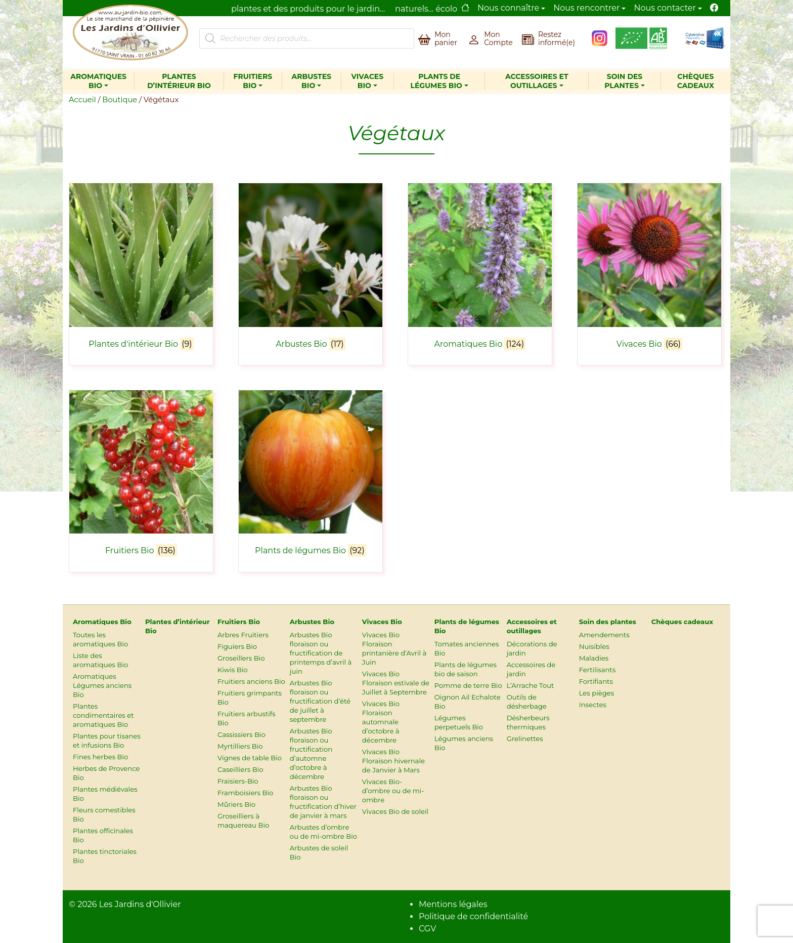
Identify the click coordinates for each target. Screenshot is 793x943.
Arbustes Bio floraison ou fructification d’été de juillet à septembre (320, 701)
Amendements (604, 635)
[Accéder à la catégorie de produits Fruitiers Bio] (141, 475)
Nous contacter (665, 8)
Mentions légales (453, 904)
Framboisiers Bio (245, 793)
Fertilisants (597, 670)
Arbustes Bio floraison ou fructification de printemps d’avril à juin (320, 653)
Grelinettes (525, 738)
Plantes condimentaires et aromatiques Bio (103, 715)
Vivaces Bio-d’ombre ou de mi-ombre (393, 790)
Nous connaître (508, 8)
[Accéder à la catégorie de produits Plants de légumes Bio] (310, 475)
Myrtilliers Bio (240, 746)
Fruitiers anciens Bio (251, 681)
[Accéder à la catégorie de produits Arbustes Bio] (310, 268)
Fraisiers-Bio (237, 781)
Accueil (82, 99)
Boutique (119, 99)
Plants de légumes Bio (436, 81)
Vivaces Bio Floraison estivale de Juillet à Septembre (395, 683)
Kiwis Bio (232, 670)
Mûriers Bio (236, 804)
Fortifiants (596, 681)
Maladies (594, 658)
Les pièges (596, 693)
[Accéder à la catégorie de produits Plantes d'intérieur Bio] (141, 268)
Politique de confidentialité (473, 916)
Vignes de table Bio (249, 758)
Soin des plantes (623, 81)
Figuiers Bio (237, 646)
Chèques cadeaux (695, 81)
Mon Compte (498, 38)
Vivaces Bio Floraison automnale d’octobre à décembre (381, 722)
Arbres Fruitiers (243, 635)
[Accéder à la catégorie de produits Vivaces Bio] (649, 268)
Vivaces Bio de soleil (395, 811)
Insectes (592, 705)
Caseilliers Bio (240, 769)
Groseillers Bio (241, 658)
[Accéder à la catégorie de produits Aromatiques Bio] (480, 268)
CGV (427, 928)
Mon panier (445, 38)
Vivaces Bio (367, 81)
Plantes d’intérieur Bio (179, 81)
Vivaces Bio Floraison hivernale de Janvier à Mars (393, 761)
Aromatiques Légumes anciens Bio (102, 685)
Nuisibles (594, 646)
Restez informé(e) (556, 38)
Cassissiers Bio (241, 734)
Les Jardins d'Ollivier (140, 904)
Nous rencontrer (586, 8)
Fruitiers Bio (252, 81)
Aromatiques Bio (98, 81)
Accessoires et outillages (536, 81)
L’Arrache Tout (530, 685)
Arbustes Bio (311, 81)
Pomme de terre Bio (468, 685)
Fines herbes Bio (100, 757)
